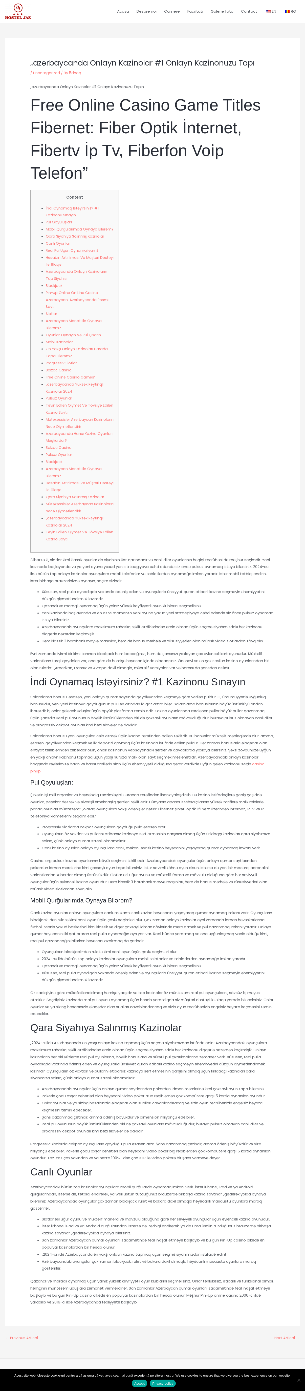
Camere (172, 13)
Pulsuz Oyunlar (59, 403)
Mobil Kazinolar (59, 346)
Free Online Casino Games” (71, 382)
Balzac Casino (59, 374)
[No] (298, 1380)
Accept (139, 1383)
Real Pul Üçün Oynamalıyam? (73, 255)
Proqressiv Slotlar (62, 367)
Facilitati (195, 13)
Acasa (123, 13)
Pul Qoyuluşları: (59, 227)
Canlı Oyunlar (58, 248)
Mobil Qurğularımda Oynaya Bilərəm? (80, 234)
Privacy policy (162, 1383)
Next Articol (286, 1343)
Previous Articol (22, 1343)
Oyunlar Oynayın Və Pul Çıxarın (73, 339)
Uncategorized (47, 77)
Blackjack (54, 290)
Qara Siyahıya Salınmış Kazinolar (75, 241)
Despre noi (147, 13)
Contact (249, 13)
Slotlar (52, 318)
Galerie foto (222, 13)
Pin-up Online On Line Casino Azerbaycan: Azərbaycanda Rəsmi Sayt (78, 304)
